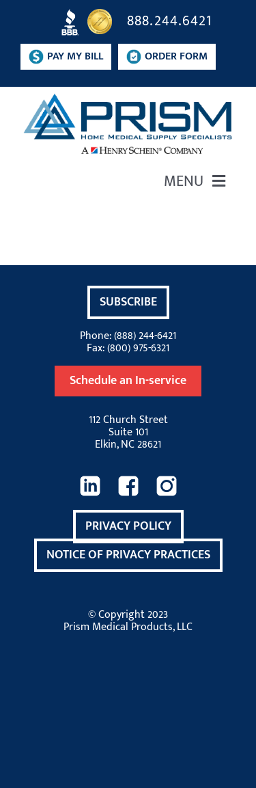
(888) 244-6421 (145, 336)
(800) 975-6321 (138, 348)
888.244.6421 (169, 20)
